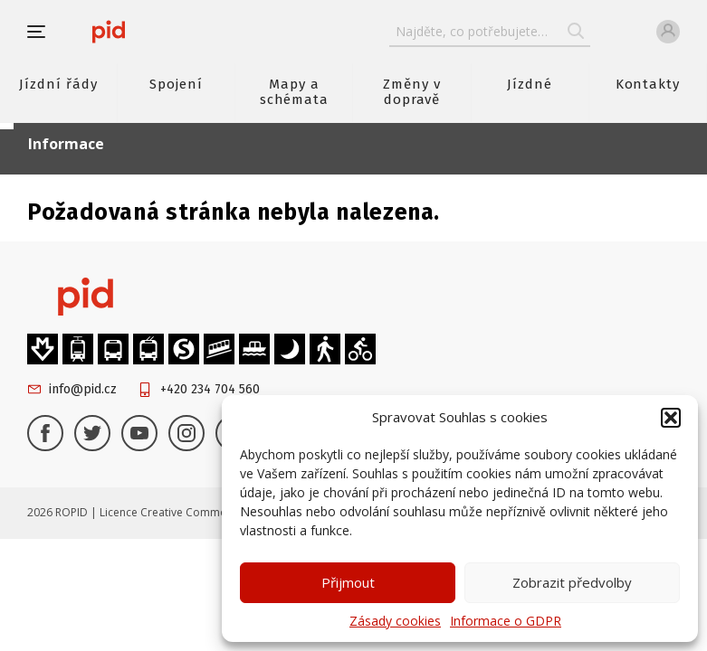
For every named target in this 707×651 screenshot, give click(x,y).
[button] (671, 418)
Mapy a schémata (295, 92)
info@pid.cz (83, 389)
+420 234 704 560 (210, 389)
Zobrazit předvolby (572, 582)
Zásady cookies (395, 620)
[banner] (108, 31)
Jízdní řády (58, 84)
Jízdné (529, 84)
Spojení (176, 84)
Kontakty (648, 84)
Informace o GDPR (505, 620)
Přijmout (348, 582)
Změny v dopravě (412, 92)
